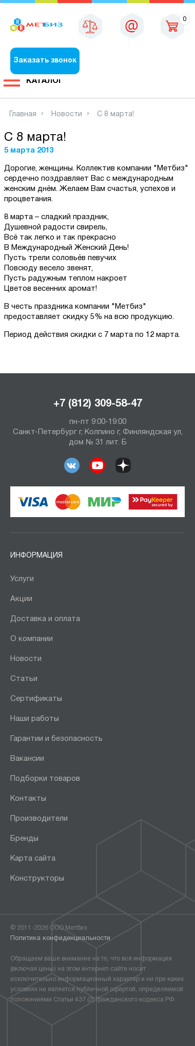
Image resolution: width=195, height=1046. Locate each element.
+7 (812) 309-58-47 (97, 404)
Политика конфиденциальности (60, 938)
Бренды (24, 838)
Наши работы (34, 718)
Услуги (22, 579)
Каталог (44, 80)
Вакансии (27, 758)
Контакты (28, 798)
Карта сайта (32, 858)
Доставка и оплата (45, 619)
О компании (31, 639)
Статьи (23, 678)
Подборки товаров (45, 778)
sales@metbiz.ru (132, 25)
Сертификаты (36, 698)
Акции (21, 599)
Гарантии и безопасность (56, 738)
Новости (26, 659)
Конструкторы (37, 878)
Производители (39, 818)
